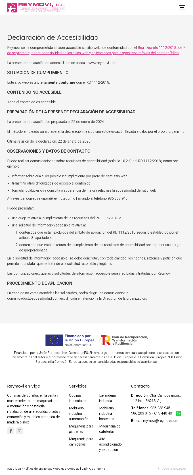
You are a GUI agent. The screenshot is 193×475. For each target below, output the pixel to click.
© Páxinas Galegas (172, 468)
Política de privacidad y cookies (45, 468)
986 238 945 (160, 408)
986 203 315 (141, 413)
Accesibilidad (77, 468)
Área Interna (97, 468)
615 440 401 (164, 413)
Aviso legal (14, 468)
